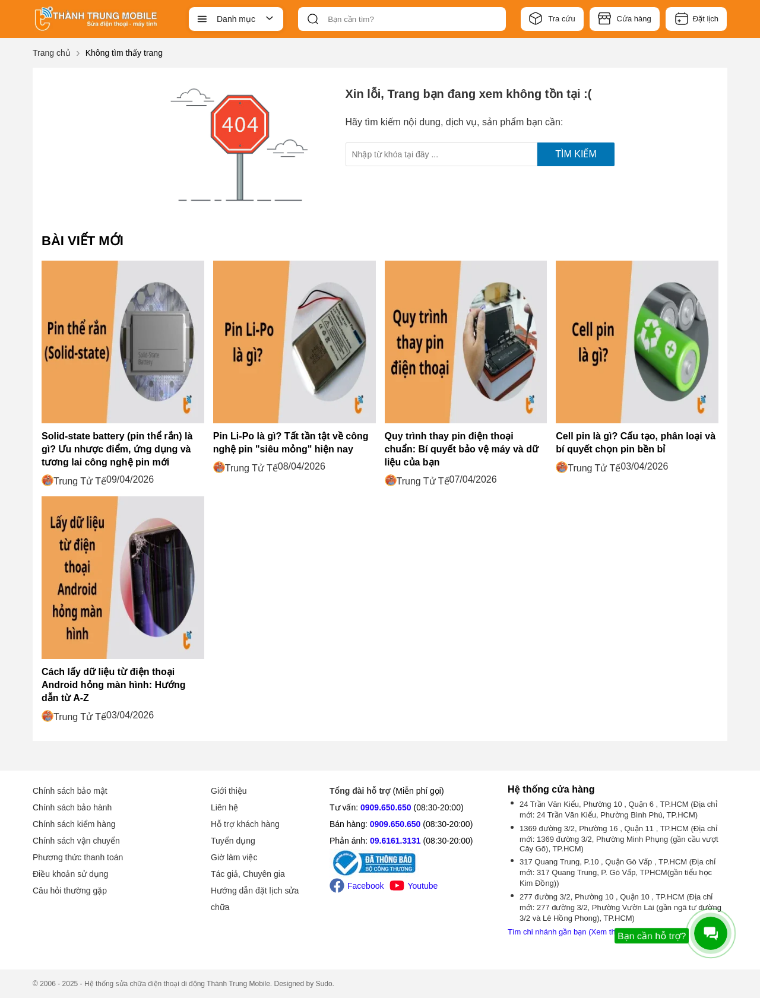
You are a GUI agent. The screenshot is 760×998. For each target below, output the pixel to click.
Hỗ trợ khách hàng (245, 824)
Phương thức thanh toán (78, 857)
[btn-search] (313, 19)
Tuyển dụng (233, 840)
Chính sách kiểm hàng (74, 824)
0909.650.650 (385, 807)
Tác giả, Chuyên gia (248, 874)
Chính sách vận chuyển (76, 840)
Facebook (357, 885)
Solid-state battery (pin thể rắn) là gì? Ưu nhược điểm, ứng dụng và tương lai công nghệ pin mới (117, 449)
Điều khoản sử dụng (70, 874)
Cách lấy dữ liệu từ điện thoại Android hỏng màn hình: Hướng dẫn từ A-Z (114, 685)
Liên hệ (224, 807)
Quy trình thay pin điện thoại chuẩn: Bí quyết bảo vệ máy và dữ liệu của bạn (462, 449)
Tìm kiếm (575, 154)
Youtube (414, 885)
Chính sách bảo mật (70, 791)
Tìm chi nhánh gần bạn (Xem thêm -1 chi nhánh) (590, 931)
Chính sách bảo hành (72, 807)
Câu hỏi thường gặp (70, 890)
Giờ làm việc (234, 857)
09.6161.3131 (395, 840)
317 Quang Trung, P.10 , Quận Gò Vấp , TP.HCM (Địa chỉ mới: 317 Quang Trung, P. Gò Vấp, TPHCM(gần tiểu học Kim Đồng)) (617, 872)
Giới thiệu (229, 791)
